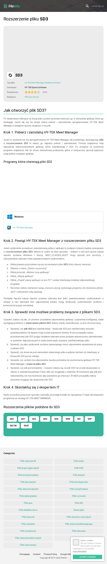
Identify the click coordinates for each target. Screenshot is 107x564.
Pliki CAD (78, 468)
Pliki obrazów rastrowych (79, 517)
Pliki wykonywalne (28, 496)
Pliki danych (79, 475)
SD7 (23, 419)
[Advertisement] (30, 49)
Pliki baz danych (32, 97)
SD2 (34, 419)
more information (80, 551)
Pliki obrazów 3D (28, 461)
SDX (56, 419)
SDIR (68, 419)
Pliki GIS (79, 503)
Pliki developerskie (79, 482)
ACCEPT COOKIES (87, 557)
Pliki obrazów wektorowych (28, 538)
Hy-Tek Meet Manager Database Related (42, 83)
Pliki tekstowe (79, 531)
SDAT (26, 426)
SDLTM (13, 426)
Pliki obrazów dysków (28, 489)
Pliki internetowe (28, 545)
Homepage (25, 554)
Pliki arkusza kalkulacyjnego (79, 524)
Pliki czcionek (79, 496)
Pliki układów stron (28, 510)
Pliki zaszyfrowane (79, 489)
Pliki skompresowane (28, 475)
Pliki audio (79, 461)
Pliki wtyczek (28, 517)
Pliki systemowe (28, 531)
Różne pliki (79, 510)
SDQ (45, 419)
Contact (36, 554)
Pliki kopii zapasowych (28, 468)
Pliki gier (28, 503)
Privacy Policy (50, 554)
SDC (12, 419)
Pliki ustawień (28, 524)
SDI (79, 419)
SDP (90, 419)
